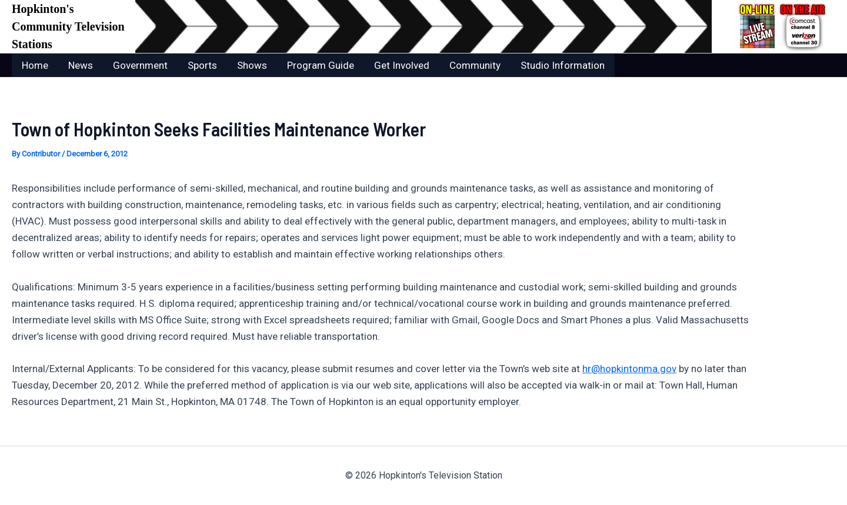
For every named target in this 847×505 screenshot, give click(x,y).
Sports (202, 65)
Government (140, 65)
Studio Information (563, 65)
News (80, 65)
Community (475, 65)
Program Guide (320, 65)
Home (35, 65)
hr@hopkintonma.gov (629, 368)
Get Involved (401, 65)
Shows (252, 65)
